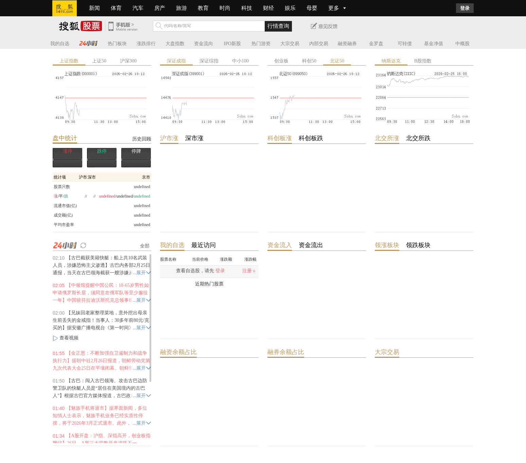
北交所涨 (387, 138)
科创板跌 (311, 138)
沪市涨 (169, 138)
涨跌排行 (146, 43)
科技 (246, 8)
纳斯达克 (391, 60)
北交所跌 (418, 138)
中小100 (240, 60)
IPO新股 (232, 43)
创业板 (281, 60)
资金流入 (279, 245)
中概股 (462, 43)
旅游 (181, 8)
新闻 (94, 8)
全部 (145, 245)
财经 (268, 8)
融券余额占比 (285, 352)
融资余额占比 (178, 352)
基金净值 (433, 43)
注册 (247, 270)
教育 (203, 8)
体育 (116, 8)
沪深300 (128, 60)
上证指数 (68, 60)
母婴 (311, 8)
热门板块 (117, 43)
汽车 (138, 8)
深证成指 (176, 60)
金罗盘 (376, 43)
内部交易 (318, 43)
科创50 (309, 60)
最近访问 (203, 245)
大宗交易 (289, 43)
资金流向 (203, 43)
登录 (465, 8)
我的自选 (59, 43)
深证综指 (208, 60)
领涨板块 (387, 245)
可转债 (405, 43)
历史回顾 (141, 139)
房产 (159, 8)
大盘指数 (175, 43)
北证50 (337, 60)
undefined (142, 215)
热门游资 (260, 43)
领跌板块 (418, 245)
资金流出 (311, 245)
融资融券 (347, 43)
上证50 (99, 60)
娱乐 (290, 8)
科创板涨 (279, 138)
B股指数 (423, 60)
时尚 (225, 8)
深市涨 (194, 138)
